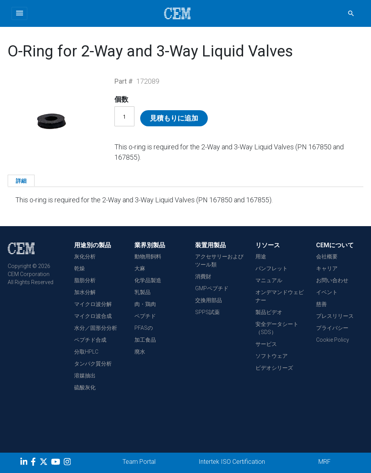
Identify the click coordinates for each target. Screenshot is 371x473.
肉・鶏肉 (145, 304)
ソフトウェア (271, 356)
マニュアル (268, 280)
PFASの (143, 328)
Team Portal (139, 461)
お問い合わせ (332, 280)
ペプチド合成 (90, 340)
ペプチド (145, 316)
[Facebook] (35, 463)
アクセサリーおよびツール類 (219, 260)
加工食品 (145, 340)
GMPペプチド (212, 288)
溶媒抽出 (85, 375)
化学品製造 (147, 280)
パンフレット (271, 268)
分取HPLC (86, 352)
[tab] (21, 180)
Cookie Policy (332, 340)
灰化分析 (85, 256)
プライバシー (332, 328)
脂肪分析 (85, 280)
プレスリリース (335, 316)
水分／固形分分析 (95, 328)
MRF (324, 461)
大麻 (139, 268)
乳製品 (142, 292)
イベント (327, 292)
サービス (266, 344)
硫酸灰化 (85, 387)
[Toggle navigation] (19, 13)
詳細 (21, 181)
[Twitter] (45, 463)
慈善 (321, 304)
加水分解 (85, 292)
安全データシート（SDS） (276, 328)
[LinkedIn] (24, 463)
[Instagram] (68, 463)
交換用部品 (208, 300)
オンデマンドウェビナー (279, 296)
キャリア (327, 268)
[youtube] (56, 463)
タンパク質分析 (93, 364)
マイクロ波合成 (93, 316)
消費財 (203, 276)
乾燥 (79, 268)
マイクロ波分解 (93, 304)
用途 (260, 256)
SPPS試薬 (207, 312)
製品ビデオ (268, 312)
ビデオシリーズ (274, 368)
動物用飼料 (147, 256)
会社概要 (327, 256)
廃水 (139, 352)
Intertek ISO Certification (232, 461)
